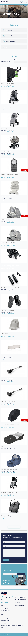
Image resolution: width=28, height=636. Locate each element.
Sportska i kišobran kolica (12, 625)
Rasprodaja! (3, 628)
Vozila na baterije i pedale (18, 627)
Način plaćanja (9, 617)
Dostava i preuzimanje (17, 617)
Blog (5, 617)
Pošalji (5, 559)
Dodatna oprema (10, 627)
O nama (2, 617)
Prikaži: (15, 59)
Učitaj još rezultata (14, 527)
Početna (3, 19)
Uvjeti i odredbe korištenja (5, 620)
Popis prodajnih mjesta (13, 618)
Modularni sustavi (4, 625)
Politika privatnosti (4, 618)
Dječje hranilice (3, 627)
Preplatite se (21, 573)
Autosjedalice (20, 625)
